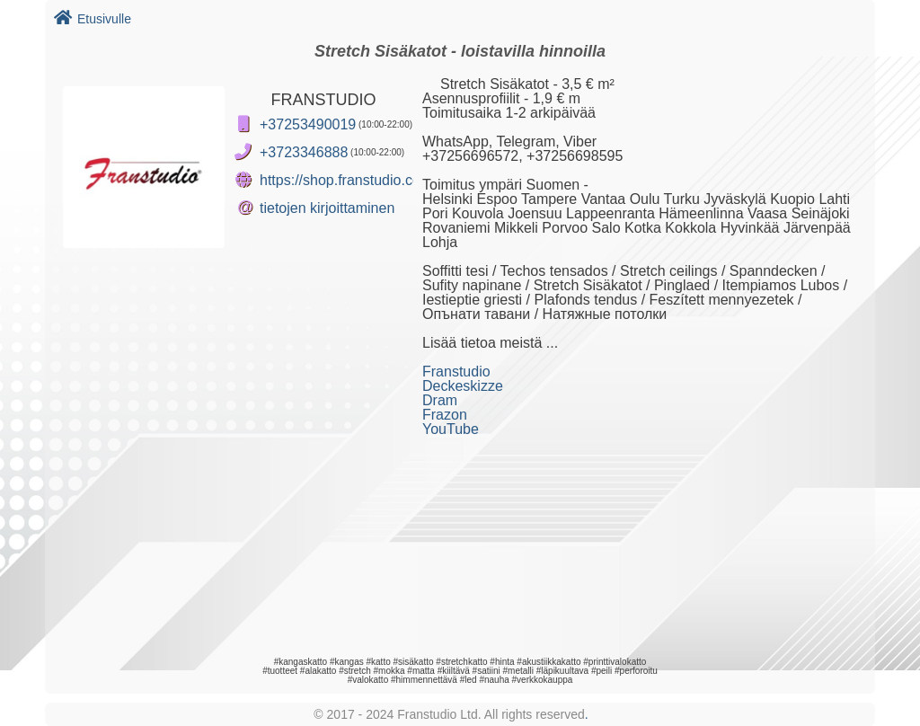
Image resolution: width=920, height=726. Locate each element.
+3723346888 (304, 152)
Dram (439, 400)
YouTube (450, 429)
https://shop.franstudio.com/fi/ (353, 180)
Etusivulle (92, 19)
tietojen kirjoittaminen (327, 208)
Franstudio (456, 371)
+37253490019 (308, 124)
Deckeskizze (462, 386)
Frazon (444, 414)
